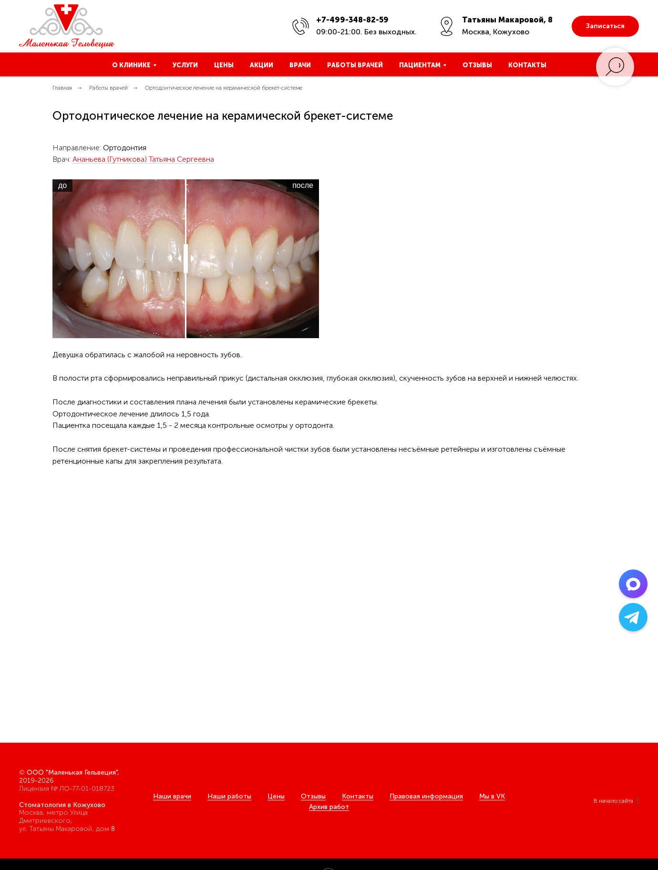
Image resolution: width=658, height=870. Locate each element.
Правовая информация (426, 796)
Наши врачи (172, 796)
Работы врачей (355, 65)
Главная (62, 87)
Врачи (300, 65)
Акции (261, 65)
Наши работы (229, 796)
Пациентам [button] (420, 65)
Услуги (185, 65)
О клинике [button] (131, 65)
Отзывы (477, 65)
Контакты (527, 65)
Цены (224, 65)
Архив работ (329, 807)
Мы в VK (492, 796)
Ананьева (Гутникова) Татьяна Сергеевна (143, 159)
